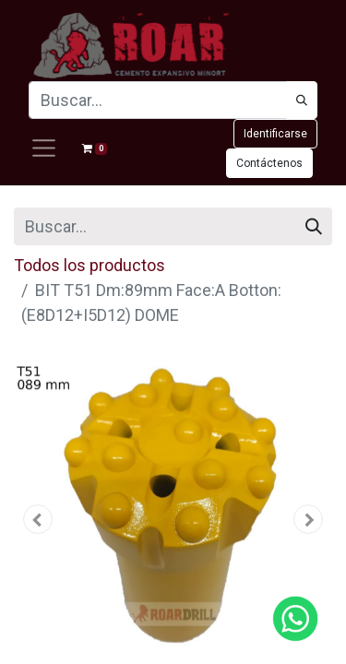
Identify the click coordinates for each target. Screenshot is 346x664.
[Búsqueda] (301, 100)
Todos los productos (89, 265)
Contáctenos (269, 163)
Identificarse (275, 133)
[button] (38, 519)
